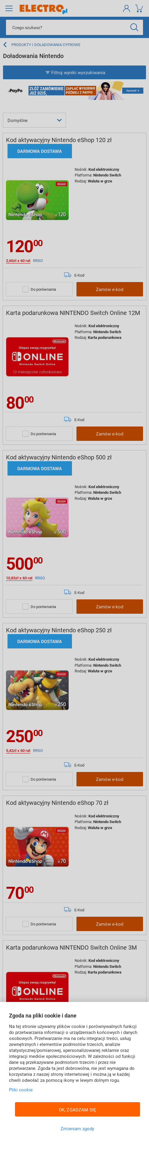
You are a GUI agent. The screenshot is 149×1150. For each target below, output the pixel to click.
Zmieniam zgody (77, 1128)
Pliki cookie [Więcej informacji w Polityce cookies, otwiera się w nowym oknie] (21, 1090)
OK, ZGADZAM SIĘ (77, 1110)
